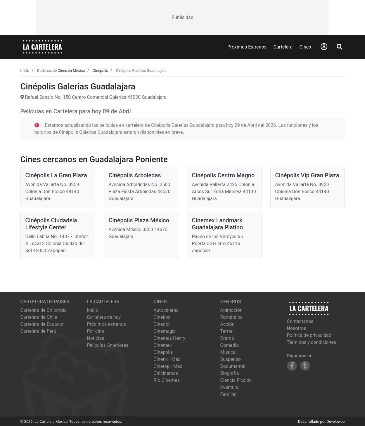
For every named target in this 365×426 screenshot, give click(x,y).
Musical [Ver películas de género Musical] (228, 352)
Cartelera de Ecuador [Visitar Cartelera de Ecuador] (42, 324)
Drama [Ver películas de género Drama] (227, 338)
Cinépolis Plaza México (139, 220)
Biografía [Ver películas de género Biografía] (229, 373)
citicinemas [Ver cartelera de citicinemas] (166, 373)
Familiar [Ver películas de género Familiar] (228, 394)
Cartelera (283, 47)
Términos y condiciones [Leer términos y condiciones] (311, 342)
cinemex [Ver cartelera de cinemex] (163, 345)
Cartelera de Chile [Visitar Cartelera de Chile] (38, 317)
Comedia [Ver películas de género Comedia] (229, 345)
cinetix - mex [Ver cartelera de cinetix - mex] (167, 359)
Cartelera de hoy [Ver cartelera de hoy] (104, 317)
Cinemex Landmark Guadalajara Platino (217, 224)
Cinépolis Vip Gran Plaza (307, 175)
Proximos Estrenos (247, 47)
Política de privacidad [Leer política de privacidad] (309, 335)
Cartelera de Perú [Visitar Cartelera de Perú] (38, 331)
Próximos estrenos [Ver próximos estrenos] (106, 324)
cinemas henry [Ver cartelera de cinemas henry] (169, 338)
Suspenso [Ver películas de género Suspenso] (230, 359)
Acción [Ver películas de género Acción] (227, 324)
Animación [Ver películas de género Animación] (231, 310)
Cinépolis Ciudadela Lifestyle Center (51, 224)
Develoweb (335, 421)
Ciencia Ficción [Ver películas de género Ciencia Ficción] (236, 380)
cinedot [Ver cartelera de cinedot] (162, 324)
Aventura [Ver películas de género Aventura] (229, 387)
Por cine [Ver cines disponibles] (95, 331)
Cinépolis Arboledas (135, 175)
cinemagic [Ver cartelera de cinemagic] (165, 331)
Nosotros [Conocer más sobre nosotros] (296, 328)
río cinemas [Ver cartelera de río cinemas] (167, 380)
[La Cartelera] (42, 46)
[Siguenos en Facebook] (292, 366)
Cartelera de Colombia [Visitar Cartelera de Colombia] (43, 310)
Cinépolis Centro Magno (223, 175)
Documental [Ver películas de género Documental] (232, 366)
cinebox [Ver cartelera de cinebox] (162, 317)
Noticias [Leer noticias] (95, 338)
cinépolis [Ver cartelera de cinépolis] (163, 352)
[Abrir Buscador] (339, 46)
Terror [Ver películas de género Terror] (226, 331)
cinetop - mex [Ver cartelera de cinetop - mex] (168, 366)
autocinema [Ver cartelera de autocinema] (166, 310)
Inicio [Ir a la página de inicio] (92, 310)
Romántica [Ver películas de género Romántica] (231, 317)
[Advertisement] (182, 17)
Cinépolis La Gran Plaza (56, 175)
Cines (305, 47)
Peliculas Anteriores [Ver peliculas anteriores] (108, 345)
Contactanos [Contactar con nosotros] (300, 321)
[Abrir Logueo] (324, 47)
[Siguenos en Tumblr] (305, 366)
